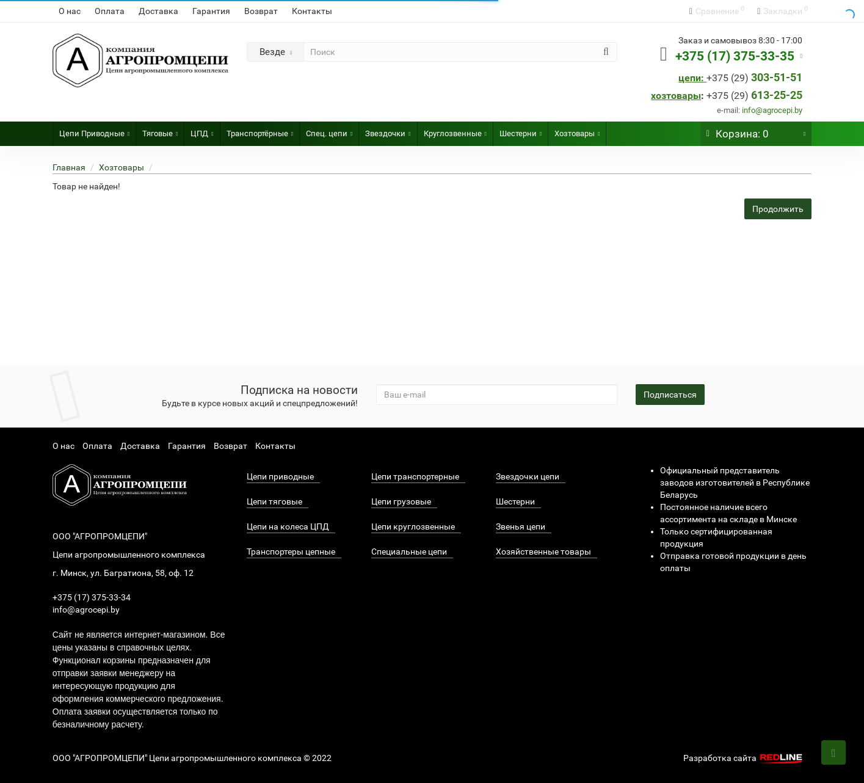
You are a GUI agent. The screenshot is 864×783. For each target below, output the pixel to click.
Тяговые (160, 130)
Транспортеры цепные (291, 551)
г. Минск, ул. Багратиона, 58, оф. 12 (123, 573)
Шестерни (520, 130)
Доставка (158, 11)
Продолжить (778, 209)
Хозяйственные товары (543, 551)
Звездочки (387, 130)
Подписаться (670, 394)
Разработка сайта (744, 758)
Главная (69, 167)
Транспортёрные (260, 130)
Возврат (261, 11)
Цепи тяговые (274, 501)
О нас (70, 11)
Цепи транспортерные (415, 476)
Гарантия (211, 11)
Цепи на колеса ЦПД (288, 526)
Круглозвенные (455, 130)
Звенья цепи (520, 526)
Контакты (312, 11)
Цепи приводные (280, 476)
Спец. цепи (329, 130)
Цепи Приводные (94, 130)
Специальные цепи (409, 551)
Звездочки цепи (527, 476)
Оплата (110, 11)
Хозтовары (577, 130)
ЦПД (202, 130)
